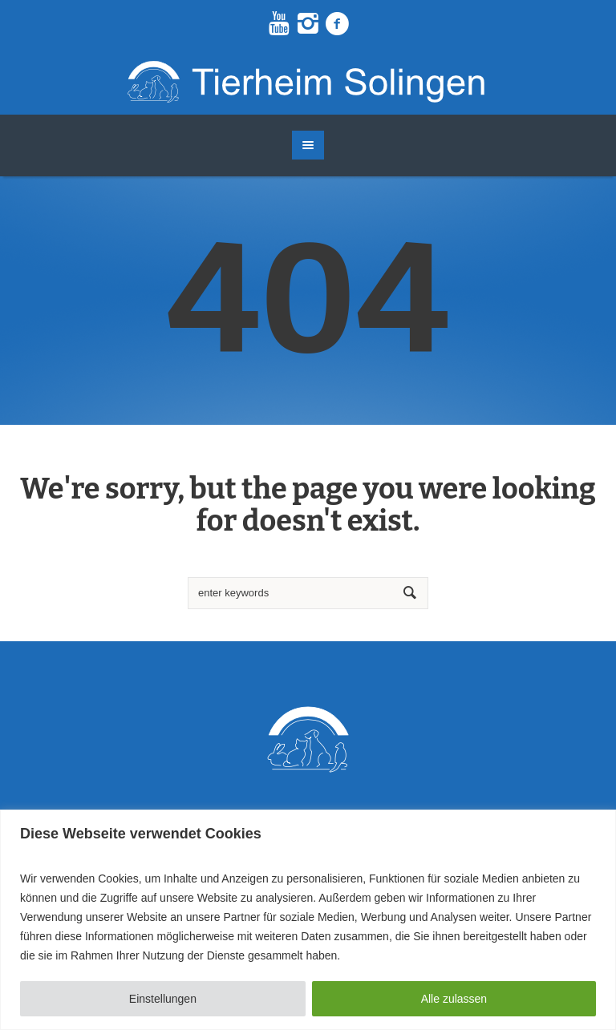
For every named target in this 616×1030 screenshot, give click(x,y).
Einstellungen (163, 998)
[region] (308, 920)
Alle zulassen (454, 998)
